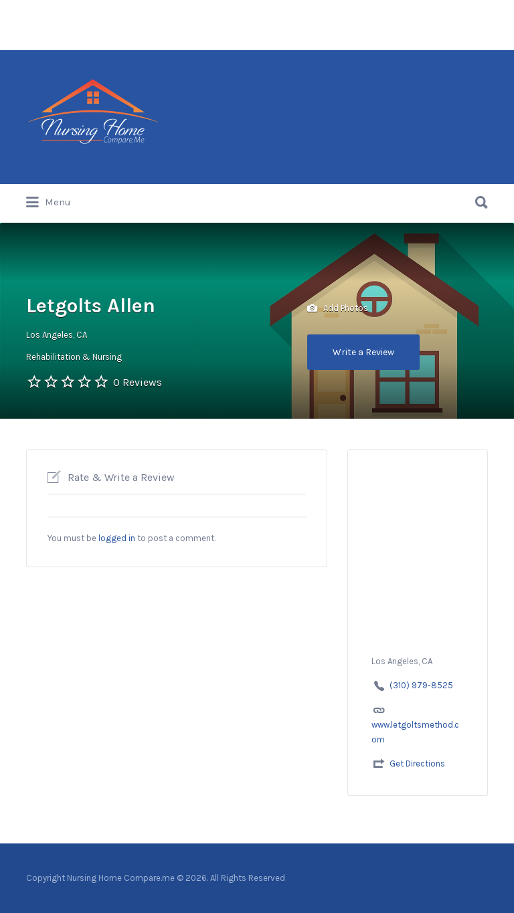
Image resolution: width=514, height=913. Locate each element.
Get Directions (417, 763)
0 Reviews (137, 382)
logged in (116, 538)
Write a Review (363, 352)
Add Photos (337, 308)
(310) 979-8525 (421, 685)
